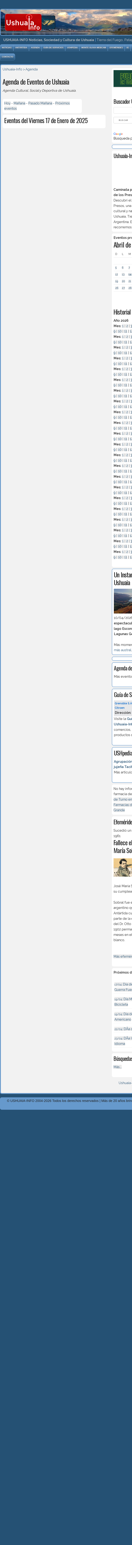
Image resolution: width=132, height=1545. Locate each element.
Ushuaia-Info (12, 69)
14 (129, 274)
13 (123, 274)
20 (123, 281)
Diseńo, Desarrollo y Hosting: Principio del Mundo (38, 1116)
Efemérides (116, 48)
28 (130, 288)
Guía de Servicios (53, 48)
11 (125, 331)
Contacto (7, 57)
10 (120, 331)
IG (128, 48)
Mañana (19, 103)
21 (129, 281)
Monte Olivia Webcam (93, 48)
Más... (118, 1067)
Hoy (7, 103)
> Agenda (30, 69)
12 (116, 274)
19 (116, 281)
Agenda (35, 48)
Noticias (7, 48)
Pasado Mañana (40, 103)
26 (116, 288)
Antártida (21, 48)
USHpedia (72, 48)
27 (123, 288)
